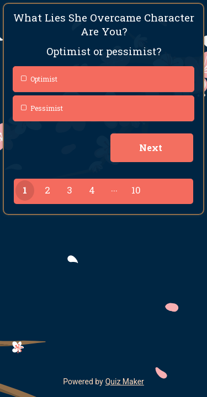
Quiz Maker (124, 381)
